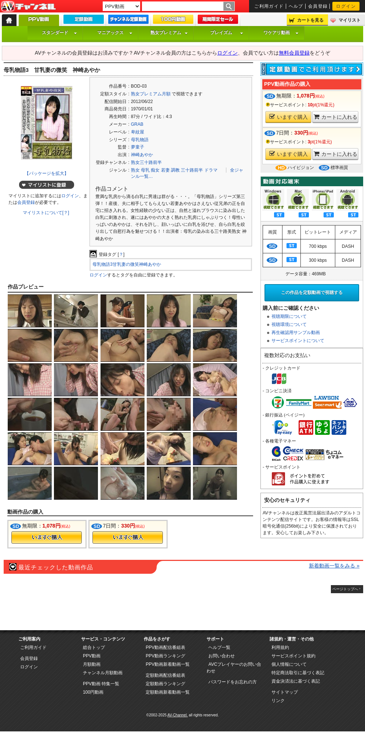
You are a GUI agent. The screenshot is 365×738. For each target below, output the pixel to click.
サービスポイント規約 (293, 655)
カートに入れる (335, 117)
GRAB (137, 124)
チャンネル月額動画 (103, 672)
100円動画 (93, 692)
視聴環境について (289, 324)
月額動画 (92, 664)
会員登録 (318, 6)
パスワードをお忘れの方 (232, 681)
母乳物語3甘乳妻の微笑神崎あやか (126, 264)
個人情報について (289, 664)
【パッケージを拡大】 (47, 173)
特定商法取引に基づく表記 (297, 672)
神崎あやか (142, 154)
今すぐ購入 (46, 537)
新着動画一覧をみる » (334, 566)
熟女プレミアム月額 (151, 93)
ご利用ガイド (269, 6)
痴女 (155, 170)
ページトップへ (345, 589)
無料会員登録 (294, 53)
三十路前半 (192, 170)
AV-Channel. (177, 715)
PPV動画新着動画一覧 (168, 664)
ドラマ (211, 170)
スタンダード (59, 32)
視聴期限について (289, 316)
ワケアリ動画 (281, 32)
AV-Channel (28, 6)
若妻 (165, 170)
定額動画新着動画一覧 (168, 692)
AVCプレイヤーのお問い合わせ (234, 667)
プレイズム (226, 32)
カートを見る (310, 20)
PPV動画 (92, 655)
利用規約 (280, 647)
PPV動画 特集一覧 (101, 683)
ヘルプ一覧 (219, 647)
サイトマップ (284, 692)
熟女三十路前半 (146, 162)
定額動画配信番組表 (165, 675)
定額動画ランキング (165, 683)
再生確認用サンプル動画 (295, 332)
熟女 (135, 170)
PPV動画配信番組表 (165, 647)
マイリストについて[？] (46, 212)
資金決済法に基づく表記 (295, 681)
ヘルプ (296, 6)
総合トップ (94, 647)
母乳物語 (140, 139)
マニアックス (114, 32)
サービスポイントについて (297, 340)
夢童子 (137, 147)
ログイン (346, 6)
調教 (175, 170)
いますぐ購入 (288, 117)
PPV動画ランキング (165, 655)
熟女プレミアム (169, 32)
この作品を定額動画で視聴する (312, 292)
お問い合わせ (221, 655)
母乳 (145, 170)
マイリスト (350, 20)
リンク (278, 700)
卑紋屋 (137, 132)
